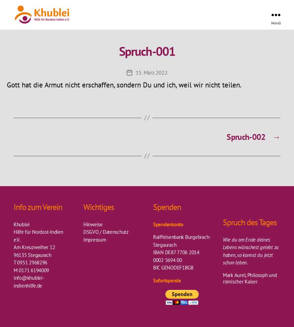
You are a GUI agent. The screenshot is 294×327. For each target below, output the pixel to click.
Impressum (94, 239)
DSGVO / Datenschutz (106, 232)
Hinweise (93, 224)
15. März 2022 (152, 72)
